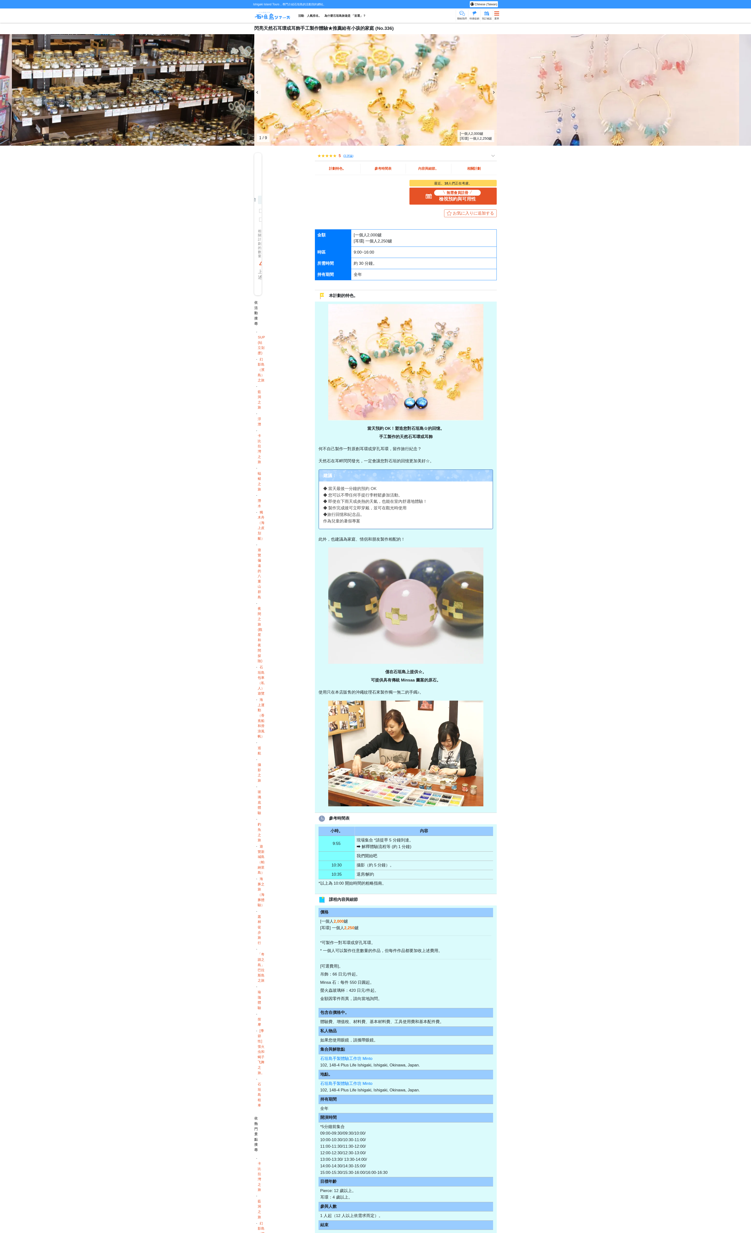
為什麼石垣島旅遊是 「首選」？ (345, 15)
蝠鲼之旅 (259, 481)
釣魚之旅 (259, 832)
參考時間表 (383, 168)
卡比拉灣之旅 (259, 449)
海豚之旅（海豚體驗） (261, 892)
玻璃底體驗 (259, 802)
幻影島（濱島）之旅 (261, 369)
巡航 (259, 750)
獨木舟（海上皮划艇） (261, 525)
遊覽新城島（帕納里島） (261, 859)
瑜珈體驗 (259, 1000)
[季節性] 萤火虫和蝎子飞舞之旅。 (261, 1052)
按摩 (259, 1021)
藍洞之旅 (259, 399)
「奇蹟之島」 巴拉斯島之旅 (261, 967)
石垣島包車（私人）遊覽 (261, 680)
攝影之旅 (259, 772)
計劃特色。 (337, 168)
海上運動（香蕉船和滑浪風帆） (261, 718)
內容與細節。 (428, 168)
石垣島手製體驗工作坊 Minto (346, 1058)
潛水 (259, 503)
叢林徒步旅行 (259, 930)
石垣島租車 (259, 1094)
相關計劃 (474, 168)
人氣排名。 (314, 15)
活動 (301, 15)
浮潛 (259, 421)
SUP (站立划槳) (261, 345)
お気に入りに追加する (473, 213)
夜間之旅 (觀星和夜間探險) (260, 635)
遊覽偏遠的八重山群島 (259, 573)
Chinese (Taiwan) (485, 4)
